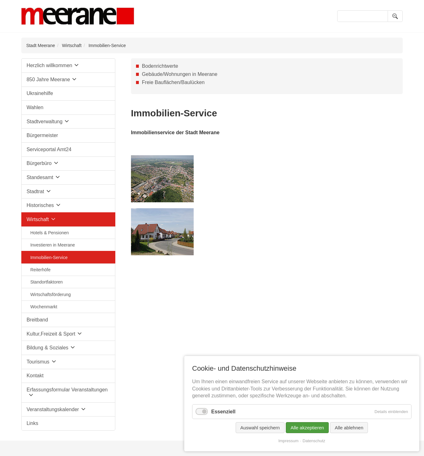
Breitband (37, 319)
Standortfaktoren (46, 281)
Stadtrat (35, 191)
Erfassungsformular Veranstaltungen (67, 389)
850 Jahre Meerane (48, 79)
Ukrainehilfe (40, 93)
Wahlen (35, 107)
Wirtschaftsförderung (50, 294)
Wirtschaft (71, 45)
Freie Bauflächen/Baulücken (173, 82)
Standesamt (40, 177)
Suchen (395, 16)
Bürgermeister (42, 135)
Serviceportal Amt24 (49, 149)
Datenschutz (314, 440)
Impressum (288, 440)
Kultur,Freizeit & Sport (51, 334)
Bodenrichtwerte (160, 66)
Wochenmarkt (43, 306)
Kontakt (35, 375)
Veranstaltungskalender (53, 409)
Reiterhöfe (40, 269)
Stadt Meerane (40, 45)
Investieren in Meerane (52, 244)
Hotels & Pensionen (49, 232)
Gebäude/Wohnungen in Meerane (179, 74)
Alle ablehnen (349, 427)
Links (32, 423)
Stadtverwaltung (45, 121)
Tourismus (38, 361)
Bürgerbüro (39, 163)
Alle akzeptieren (307, 427)
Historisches (40, 205)
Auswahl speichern (260, 427)
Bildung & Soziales (47, 347)
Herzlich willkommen (49, 65)
